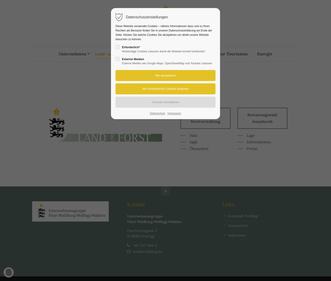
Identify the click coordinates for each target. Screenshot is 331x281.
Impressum (174, 113)
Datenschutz (157, 113)
